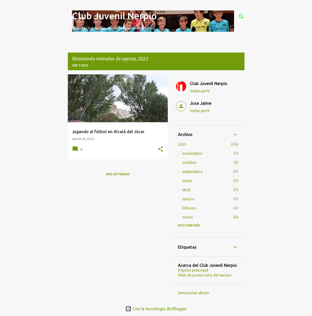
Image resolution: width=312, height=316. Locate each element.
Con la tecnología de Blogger (156, 308)
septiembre (192, 171)
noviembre (192, 153)
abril (186, 190)
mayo (187, 180)
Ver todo (80, 65)
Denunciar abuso (193, 293)
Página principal (193, 270)
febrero (189, 208)
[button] (160, 149)
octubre (189, 162)
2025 (182, 144)
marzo (188, 199)
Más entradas (118, 174)
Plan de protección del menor (205, 275)
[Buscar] (241, 16)
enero (187, 217)
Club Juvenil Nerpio (114, 15)
